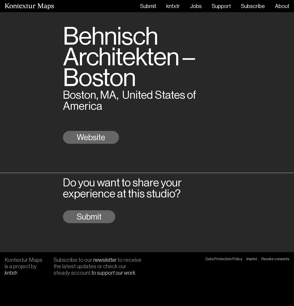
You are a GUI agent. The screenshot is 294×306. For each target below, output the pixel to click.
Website (91, 137)
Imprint (251, 259)
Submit (148, 6)
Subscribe (253, 6)
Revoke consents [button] (275, 259)
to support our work (113, 273)
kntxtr (173, 6)
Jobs (196, 6)
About (282, 6)
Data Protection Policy (224, 259)
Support (221, 6)
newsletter (105, 260)
